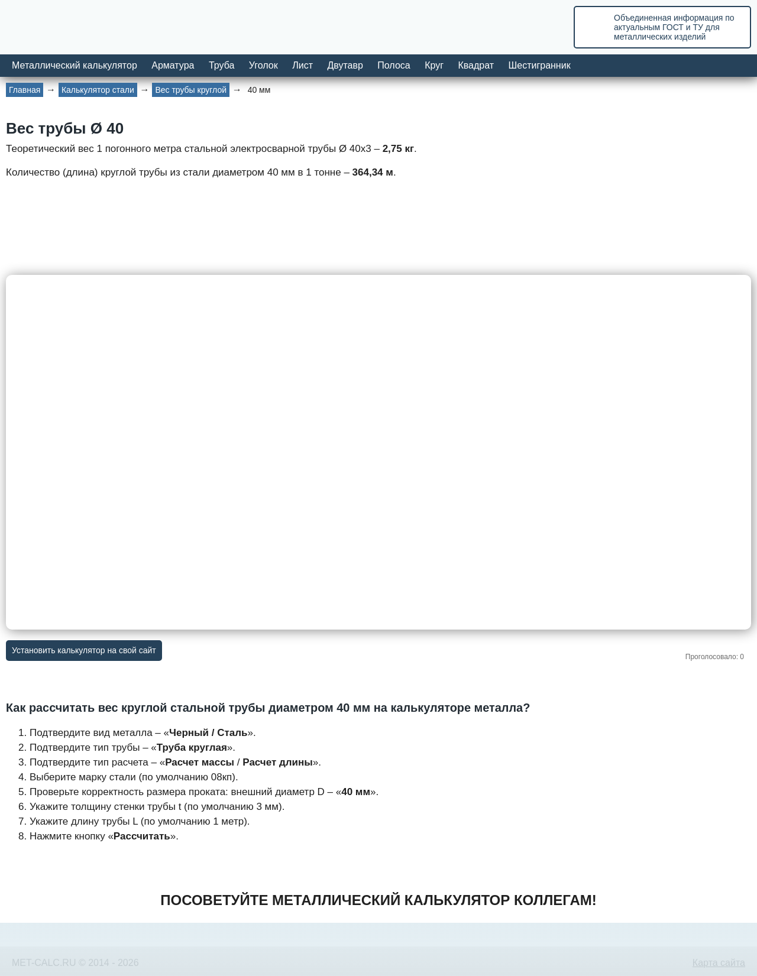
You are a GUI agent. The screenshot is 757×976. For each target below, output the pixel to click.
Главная (24, 90)
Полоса (393, 65)
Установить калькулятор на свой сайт (84, 650)
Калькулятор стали (98, 90)
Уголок (263, 65)
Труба (221, 65)
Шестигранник (540, 65)
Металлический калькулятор (74, 65)
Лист (302, 65)
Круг (434, 65)
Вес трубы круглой (191, 90)
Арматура (172, 65)
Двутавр (345, 65)
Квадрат (476, 65)
